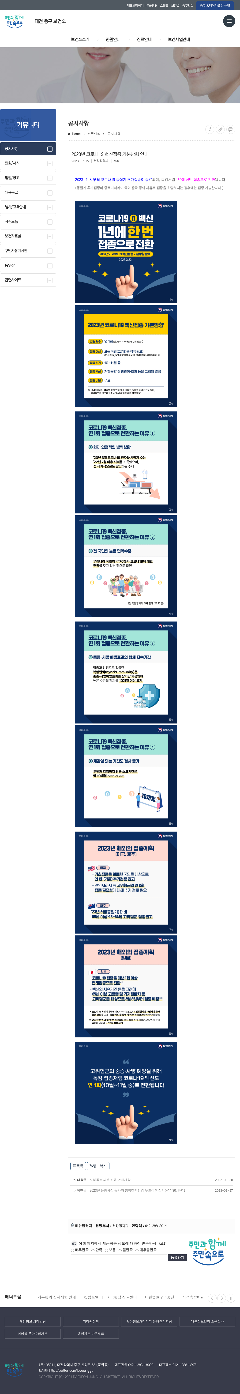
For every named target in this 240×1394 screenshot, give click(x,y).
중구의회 (187, 5)
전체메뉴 (229, 21)
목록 (78, 1166)
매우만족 (80, 1250)
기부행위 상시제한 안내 (57, 1297)
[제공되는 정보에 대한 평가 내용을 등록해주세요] (119, 1257)
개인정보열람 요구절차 (207, 1321)
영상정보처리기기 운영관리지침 (149, 1321)
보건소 (175, 5)
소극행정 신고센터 (122, 1297)
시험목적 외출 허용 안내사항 (143, 1180)
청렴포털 (91, 1297)
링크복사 (98, 1166)
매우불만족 (146, 1250)
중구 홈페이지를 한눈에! (215, 5)
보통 (110, 1250)
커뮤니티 (94, 134)
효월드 (164, 5)
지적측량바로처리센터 (200, 1297)
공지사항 (114, 134)
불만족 (126, 1250)
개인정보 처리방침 (32, 1321)
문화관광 (152, 5)
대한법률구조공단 (159, 1297)
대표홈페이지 (135, 5)
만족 (96, 1250)
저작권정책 (91, 1321)
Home (76, 134)
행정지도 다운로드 (91, 1334)
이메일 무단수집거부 (33, 1334)
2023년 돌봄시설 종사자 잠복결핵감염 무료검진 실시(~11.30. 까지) (143, 1190)
